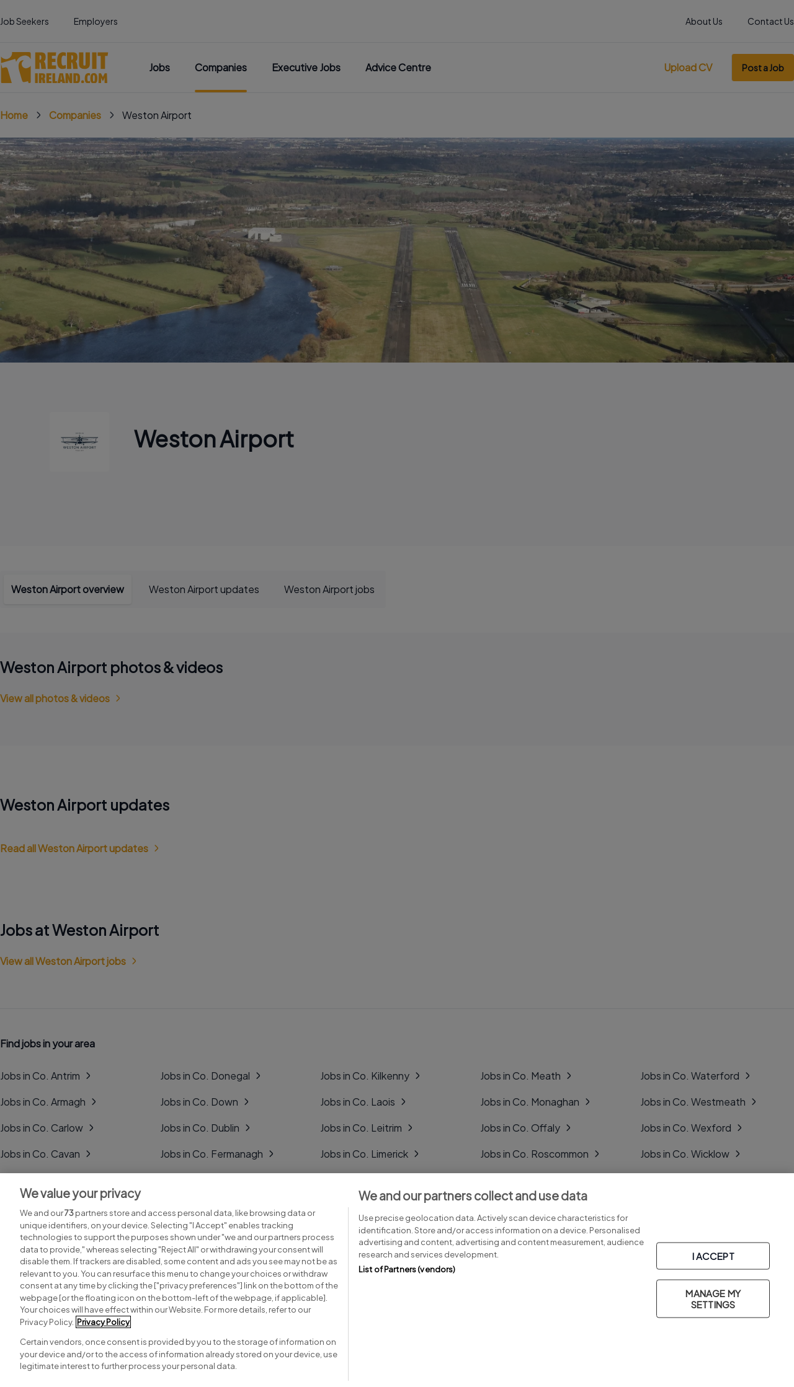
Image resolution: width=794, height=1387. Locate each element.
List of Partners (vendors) (407, 1269)
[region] (397, 1280)
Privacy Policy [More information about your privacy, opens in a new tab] (103, 1322)
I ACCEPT (713, 1255)
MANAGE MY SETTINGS (712, 1298)
